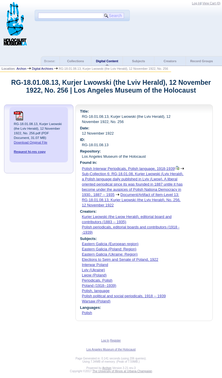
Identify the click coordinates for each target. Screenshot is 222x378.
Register (115, 340)
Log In (196, 3)
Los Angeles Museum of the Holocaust (111, 349)
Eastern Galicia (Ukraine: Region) (110, 254)
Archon (21, 68)
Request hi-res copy (30, 151)
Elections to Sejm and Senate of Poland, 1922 (120, 259)
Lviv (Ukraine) (93, 270)
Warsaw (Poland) (96, 301)
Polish (87, 313)
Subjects (138, 61)
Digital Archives (42, 68)
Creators (170, 61)
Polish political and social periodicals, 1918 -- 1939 (124, 296)
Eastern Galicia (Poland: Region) (109, 249)
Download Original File (30, 142)
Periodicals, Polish (97, 280)
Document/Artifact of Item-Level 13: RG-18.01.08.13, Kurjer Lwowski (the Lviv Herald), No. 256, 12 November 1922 (131, 199)
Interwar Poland (95, 265)
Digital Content (107, 61)
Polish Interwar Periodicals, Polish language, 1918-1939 (128, 168)
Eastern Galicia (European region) (110, 244)
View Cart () (211, 3)
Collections (75, 61)
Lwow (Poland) (94, 275)
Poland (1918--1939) (99, 285)
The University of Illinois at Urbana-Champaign (122, 371)
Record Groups (201, 61)
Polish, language (96, 291)
